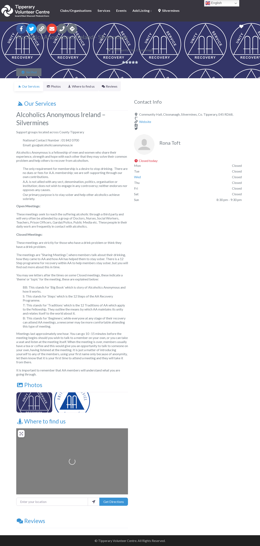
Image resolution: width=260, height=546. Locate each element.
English (213, 3)
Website (145, 122)
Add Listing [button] (141, 10)
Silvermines (168, 10)
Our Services (36, 103)
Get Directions (113, 502)
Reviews (30, 520)
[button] (28, 72)
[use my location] (94, 502)
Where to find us (41, 421)
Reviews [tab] (117, 86)
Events (121, 10)
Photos (29, 384)
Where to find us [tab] (86, 86)
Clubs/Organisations (76, 10)
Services (104, 10)
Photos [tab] (56, 86)
